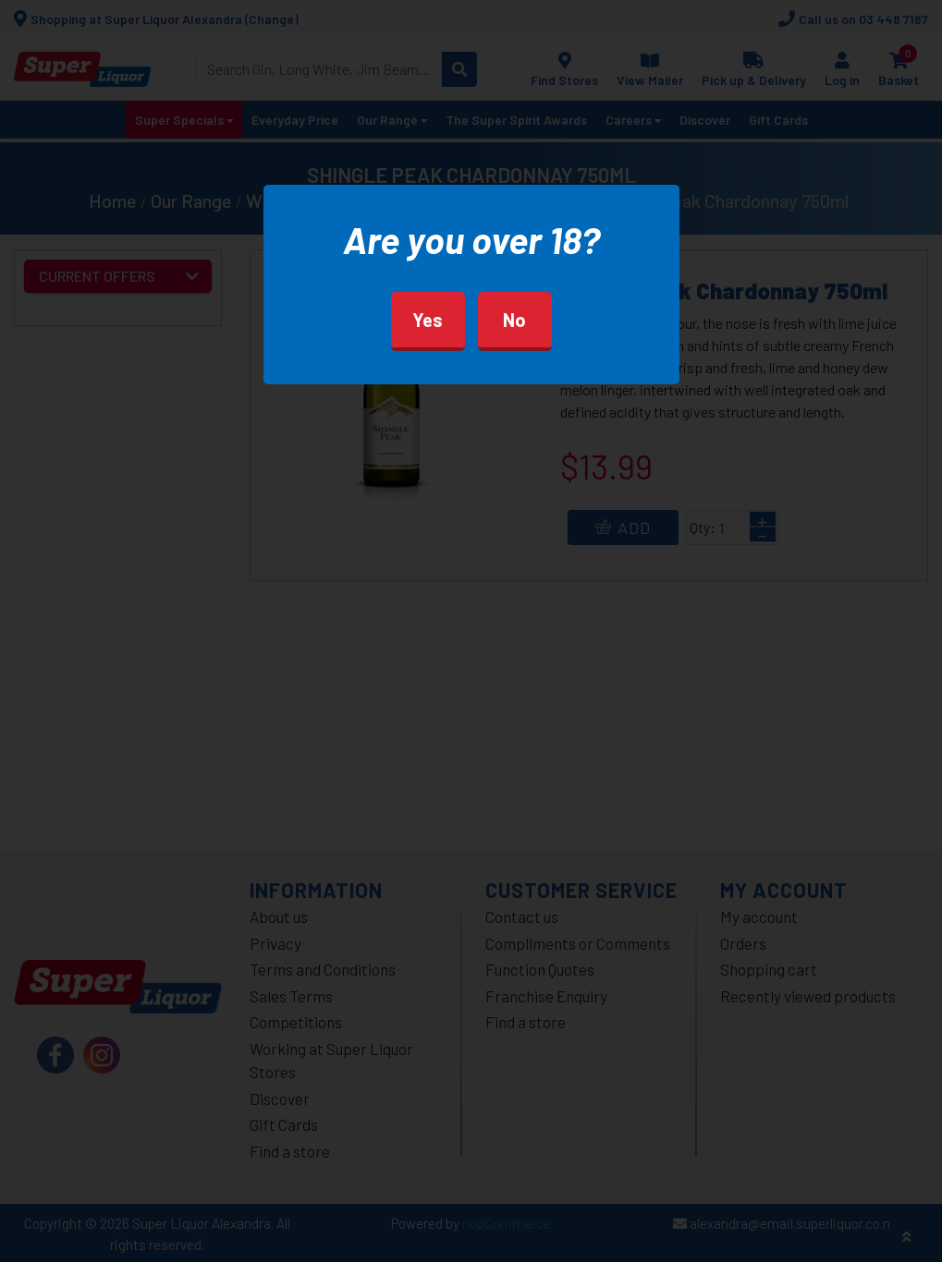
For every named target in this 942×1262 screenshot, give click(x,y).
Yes (427, 320)
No (514, 320)
